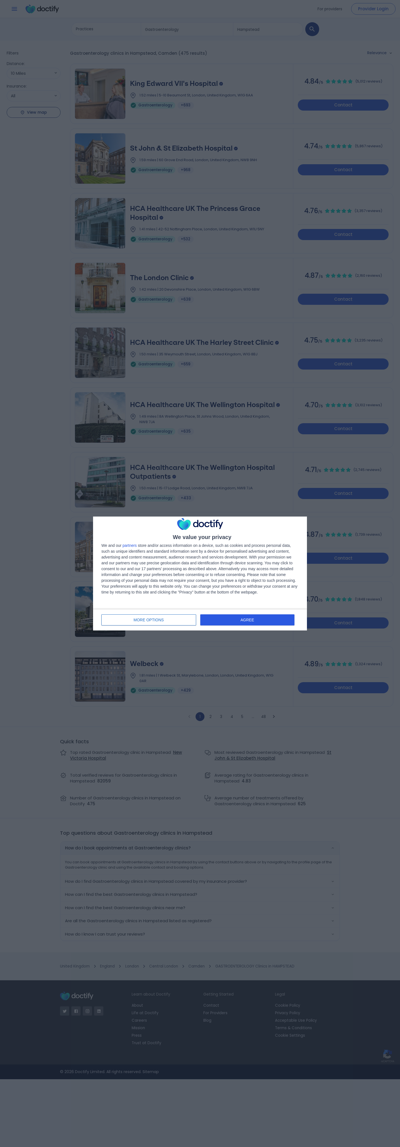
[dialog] (200, 573)
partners (129, 545)
